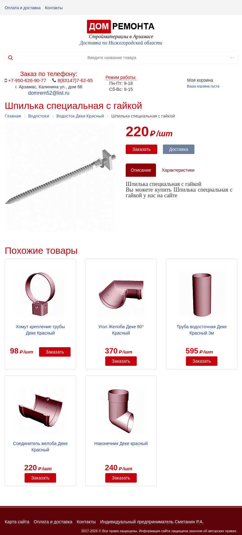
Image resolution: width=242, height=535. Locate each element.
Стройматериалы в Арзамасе (121, 36)
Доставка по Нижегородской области (121, 42)
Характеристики (178, 170)
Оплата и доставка (23, 7)
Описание (141, 170)
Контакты (54, 7)
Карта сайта (17, 521)
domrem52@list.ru (48, 93)
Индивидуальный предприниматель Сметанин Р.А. (152, 521)
